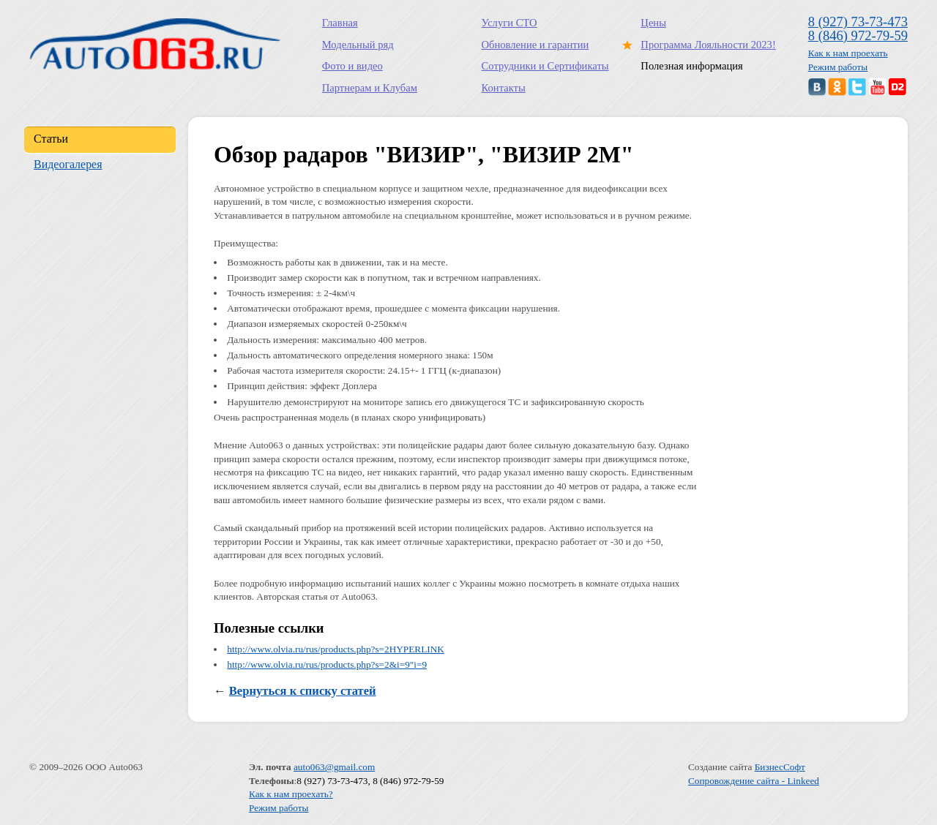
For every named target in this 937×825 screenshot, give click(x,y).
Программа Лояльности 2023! (705, 44)
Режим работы (838, 66)
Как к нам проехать (848, 53)
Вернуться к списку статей (302, 691)
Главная (340, 23)
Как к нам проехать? (291, 793)
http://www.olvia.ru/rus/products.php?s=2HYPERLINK (335, 649)
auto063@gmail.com (334, 766)
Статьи (51, 138)
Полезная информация (691, 66)
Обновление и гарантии (535, 44)
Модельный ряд (358, 44)
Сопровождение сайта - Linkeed (753, 780)
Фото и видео (352, 66)
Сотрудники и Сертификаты (545, 66)
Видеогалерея (68, 164)
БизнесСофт (780, 766)
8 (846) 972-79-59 (858, 35)
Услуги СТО (509, 23)
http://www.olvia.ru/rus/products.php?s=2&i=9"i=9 (327, 664)
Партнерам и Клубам (369, 88)
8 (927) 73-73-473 (858, 21)
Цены (653, 23)
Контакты (504, 88)
